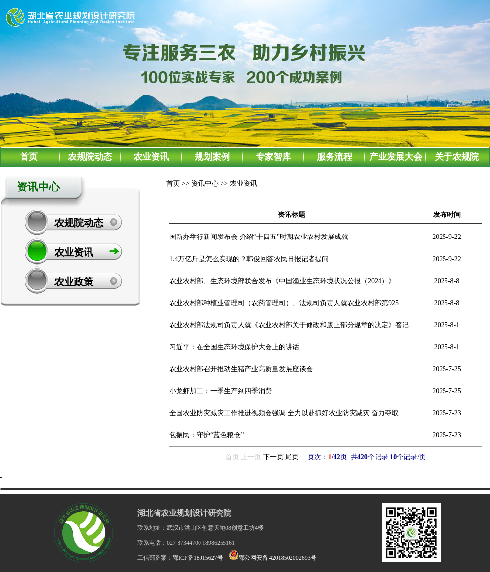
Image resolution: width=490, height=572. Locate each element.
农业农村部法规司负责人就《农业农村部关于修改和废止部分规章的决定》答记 (289, 325)
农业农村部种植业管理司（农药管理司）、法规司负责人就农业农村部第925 (284, 303)
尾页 (292, 457)
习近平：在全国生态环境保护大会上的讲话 (234, 347)
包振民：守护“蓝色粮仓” (206, 435)
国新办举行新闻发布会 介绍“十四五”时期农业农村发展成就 (258, 236)
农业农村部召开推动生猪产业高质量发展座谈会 (241, 369)
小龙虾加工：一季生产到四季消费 (220, 391)
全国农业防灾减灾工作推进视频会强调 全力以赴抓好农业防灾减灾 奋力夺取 (284, 413)
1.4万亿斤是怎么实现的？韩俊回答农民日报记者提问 (249, 258)
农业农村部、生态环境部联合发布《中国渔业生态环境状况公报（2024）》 (282, 281)
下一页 (273, 457)
